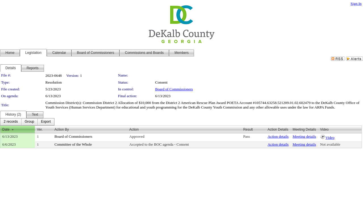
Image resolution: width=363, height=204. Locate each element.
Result (248, 129)
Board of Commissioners (174, 89)
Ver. (40, 129)
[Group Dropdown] (29, 121)
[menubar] (27, 122)
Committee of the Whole (73, 144)
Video (330, 137)
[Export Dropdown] (45, 121)
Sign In (356, 3)
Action (134, 129)
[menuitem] (10, 121)
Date (5, 129)
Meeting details (304, 136)
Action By (61, 129)
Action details (277, 136)
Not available (330, 144)
